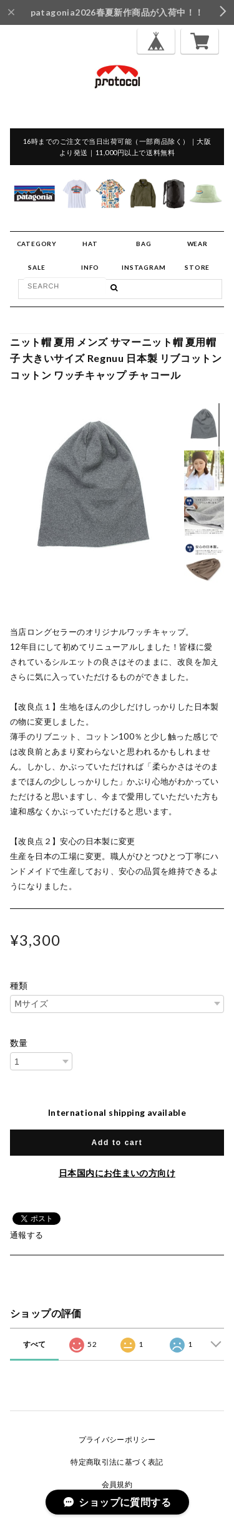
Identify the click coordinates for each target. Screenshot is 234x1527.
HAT (89, 243)
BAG (143, 243)
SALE (36, 267)
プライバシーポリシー (117, 1439)
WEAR (197, 243)
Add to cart (117, 1142)
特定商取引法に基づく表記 (117, 1462)
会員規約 (117, 1484)
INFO (90, 267)
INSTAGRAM (143, 267)
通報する (27, 1235)
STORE (197, 267)
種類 (19, 985)
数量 (19, 1043)
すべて (34, 1344)
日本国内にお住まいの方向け (117, 1173)
